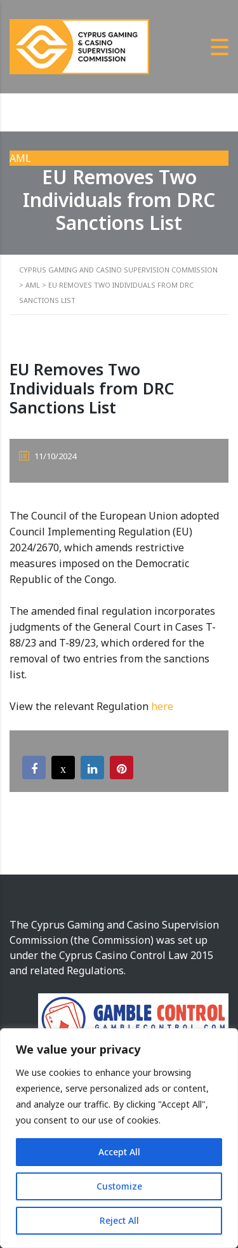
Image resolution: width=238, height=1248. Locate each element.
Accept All (119, 1152)
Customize (119, 1186)
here (162, 706)
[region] (119, 1138)
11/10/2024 (47, 456)
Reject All (119, 1220)
